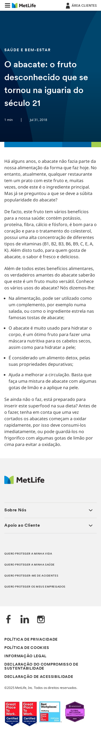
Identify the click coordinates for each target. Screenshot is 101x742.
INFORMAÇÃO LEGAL (25, 656)
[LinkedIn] (24, 620)
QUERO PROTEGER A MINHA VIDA (28, 553)
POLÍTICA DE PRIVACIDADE (31, 640)
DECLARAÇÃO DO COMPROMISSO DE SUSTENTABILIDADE (41, 667)
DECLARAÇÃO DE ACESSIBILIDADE (38, 677)
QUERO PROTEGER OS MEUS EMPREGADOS (34, 586)
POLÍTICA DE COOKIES (26, 648)
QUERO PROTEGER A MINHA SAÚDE (29, 564)
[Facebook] (8, 620)
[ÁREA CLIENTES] (81, 5)
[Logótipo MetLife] (24, 482)
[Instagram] (41, 620)
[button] (7, 5)
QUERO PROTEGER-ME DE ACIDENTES (31, 575)
